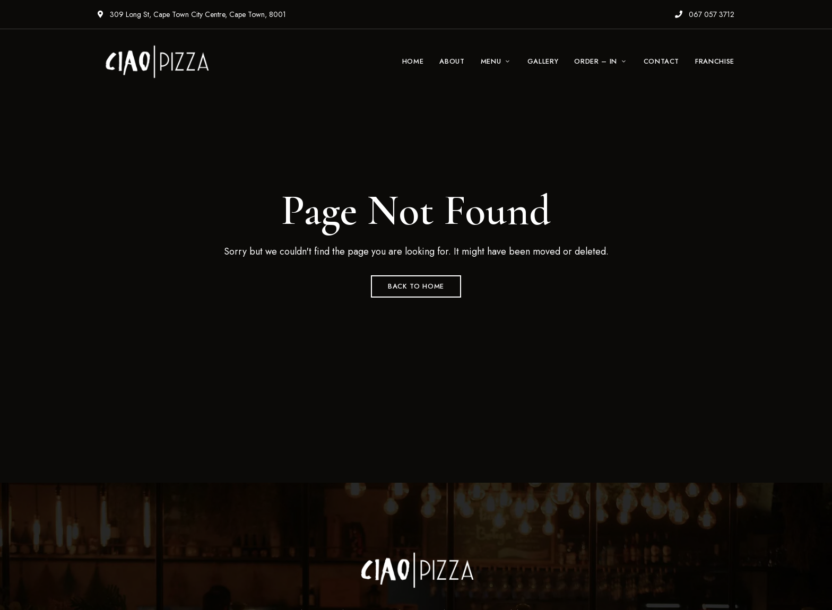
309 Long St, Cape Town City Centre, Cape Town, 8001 (192, 14)
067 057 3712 (704, 14)
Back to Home (416, 286)
